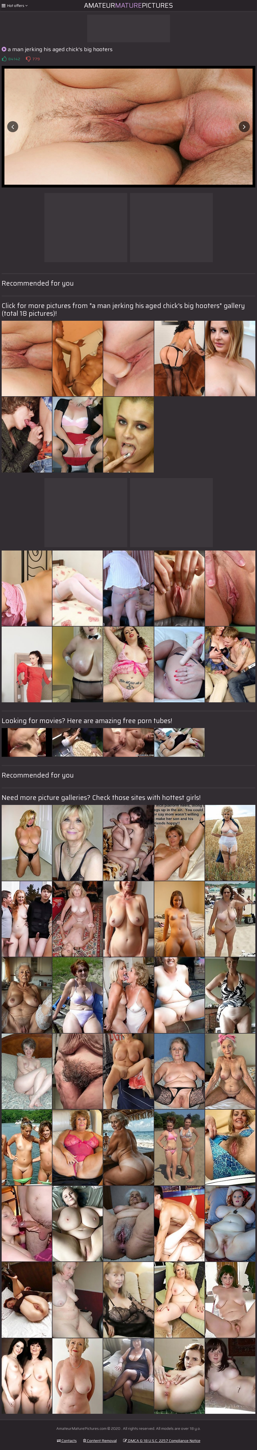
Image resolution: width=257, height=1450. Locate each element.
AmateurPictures (128, 5)
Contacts (67, 1441)
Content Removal (100, 1441)
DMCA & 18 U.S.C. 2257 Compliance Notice (161, 1441)
